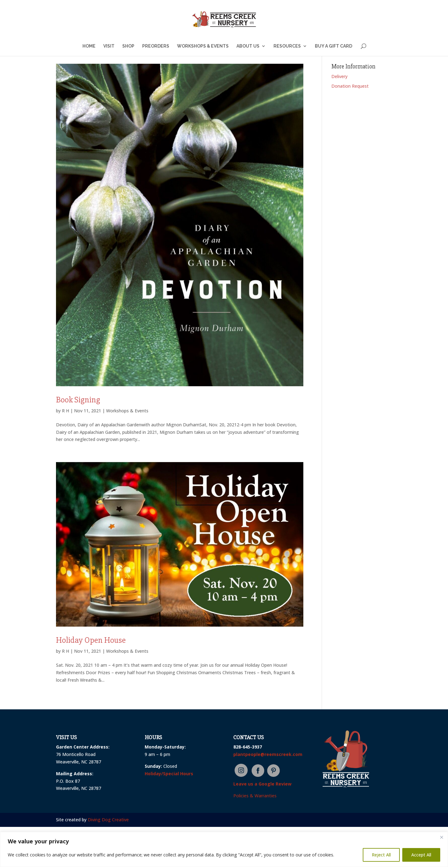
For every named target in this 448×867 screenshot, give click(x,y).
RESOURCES (287, 46)
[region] (224, 849)
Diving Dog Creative (108, 820)
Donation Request (350, 86)
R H (65, 411)
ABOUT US (247, 46)
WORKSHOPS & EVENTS (203, 46)
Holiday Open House (91, 640)
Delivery (339, 76)
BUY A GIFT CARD (333, 46)
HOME (89, 46)
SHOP (128, 46)
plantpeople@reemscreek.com (267, 754)
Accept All (421, 855)
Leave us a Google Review (262, 784)
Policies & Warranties (255, 796)
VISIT (108, 46)
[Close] (441, 837)
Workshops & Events (127, 411)
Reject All (381, 855)
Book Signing (78, 400)
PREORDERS (155, 46)
